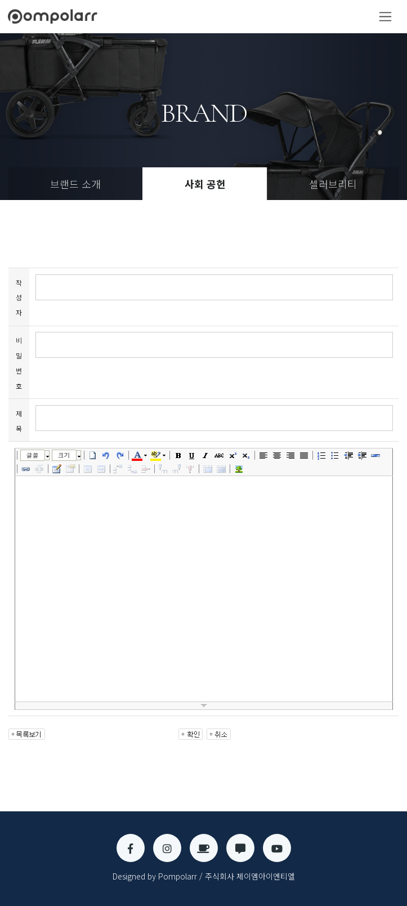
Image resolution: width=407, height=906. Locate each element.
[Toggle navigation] (385, 16)
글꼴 (32, 455)
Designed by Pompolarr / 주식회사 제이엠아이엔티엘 (204, 876)
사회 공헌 (205, 183)
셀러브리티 (333, 183)
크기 (64, 455)
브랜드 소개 (75, 183)
